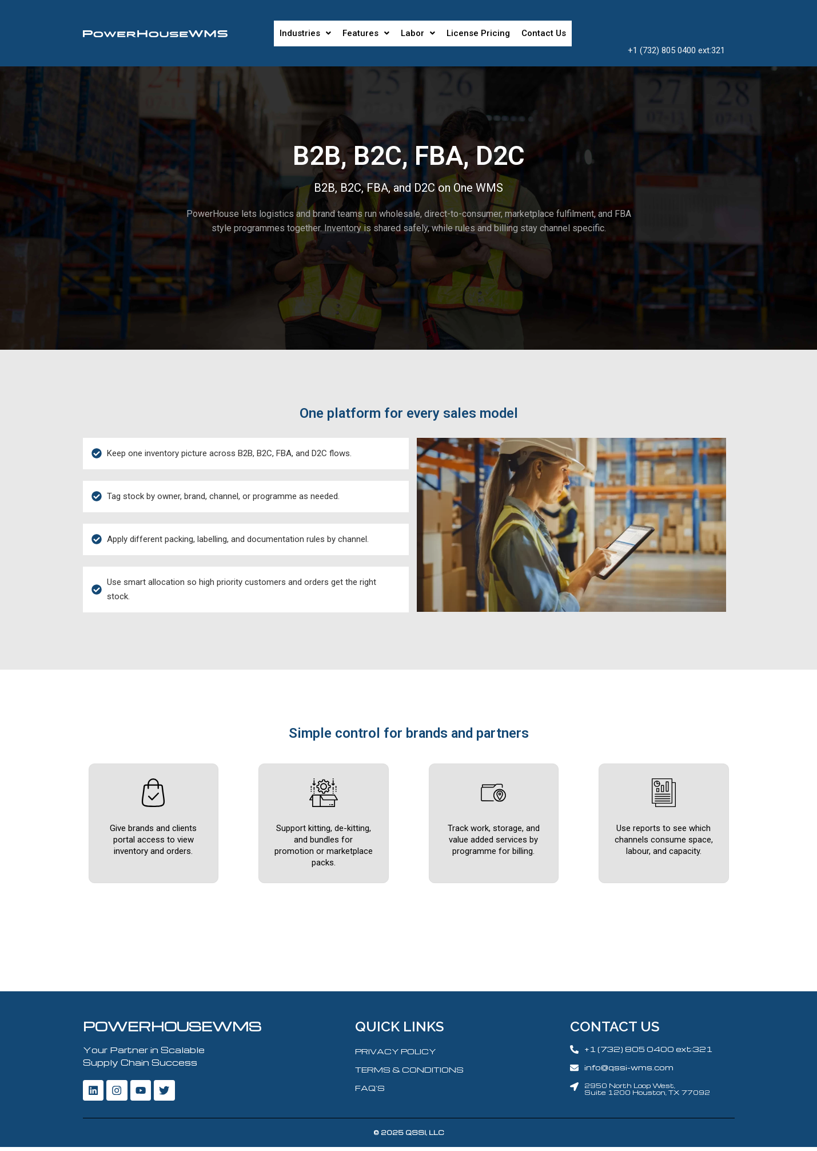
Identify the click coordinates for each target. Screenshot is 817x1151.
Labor (418, 33)
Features (365, 33)
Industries (305, 33)
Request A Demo (676, 26)
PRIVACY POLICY (395, 1053)
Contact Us (543, 33)
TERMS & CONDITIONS (409, 1071)
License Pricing (478, 33)
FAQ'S (370, 1089)
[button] (305, 33)
